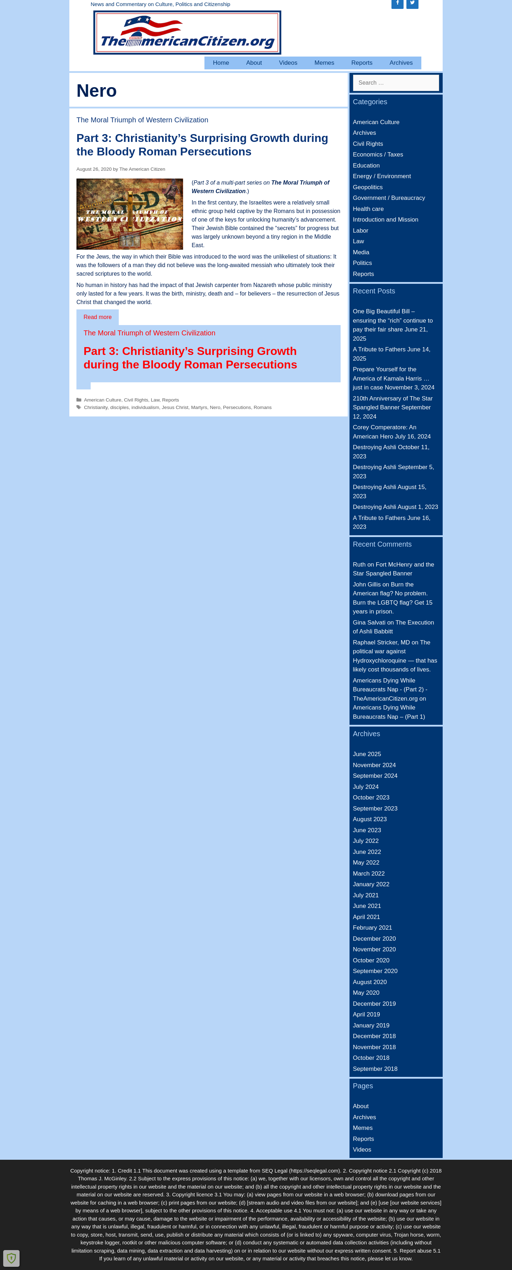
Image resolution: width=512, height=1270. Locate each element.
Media (361, 252)
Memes (325, 62)
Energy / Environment (382, 176)
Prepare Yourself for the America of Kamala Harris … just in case (391, 378)
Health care (368, 209)
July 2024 (366, 786)
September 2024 (375, 775)
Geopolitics (368, 187)
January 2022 (371, 884)
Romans (263, 407)
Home (221, 62)
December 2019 (374, 1003)
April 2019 (366, 1014)
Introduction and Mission (385, 219)
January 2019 (371, 1025)
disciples (119, 407)
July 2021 (366, 895)
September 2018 (375, 1069)
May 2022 (366, 862)
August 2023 (370, 819)
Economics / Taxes (378, 154)
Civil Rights (136, 400)
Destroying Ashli (374, 447)
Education (366, 165)
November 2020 (374, 949)
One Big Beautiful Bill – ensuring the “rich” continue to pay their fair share (393, 320)
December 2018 (374, 1036)
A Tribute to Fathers (379, 349)
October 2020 (371, 960)
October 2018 (371, 1057)
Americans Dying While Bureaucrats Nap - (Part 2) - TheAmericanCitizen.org (390, 689)
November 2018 (374, 1047)
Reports (362, 62)
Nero (215, 407)
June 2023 (367, 830)
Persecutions (237, 407)
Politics (362, 263)
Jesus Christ (175, 407)
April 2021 (366, 917)
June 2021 (367, 906)
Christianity (95, 407)
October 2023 (371, 797)
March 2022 (369, 873)
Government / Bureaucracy (389, 198)
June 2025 (367, 754)
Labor (360, 230)
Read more (98, 316)
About (254, 62)
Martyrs (199, 407)
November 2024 (374, 765)
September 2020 (375, 971)
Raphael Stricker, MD (381, 642)
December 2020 (374, 938)
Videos (288, 62)
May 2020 (366, 992)
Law (155, 400)
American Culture (102, 400)
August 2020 (370, 982)
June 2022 (367, 852)
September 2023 (375, 808)
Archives (401, 62)
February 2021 (373, 927)
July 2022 (366, 841)
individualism (145, 407)
